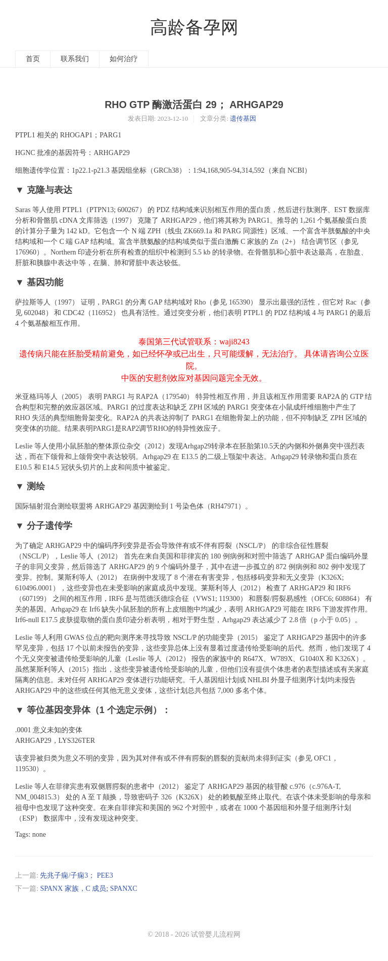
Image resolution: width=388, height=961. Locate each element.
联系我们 (75, 59)
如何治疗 (124, 59)
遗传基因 (243, 118)
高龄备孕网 (194, 27)
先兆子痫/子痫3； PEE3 (76, 875)
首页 (33, 59)
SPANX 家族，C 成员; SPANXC (88, 888)
